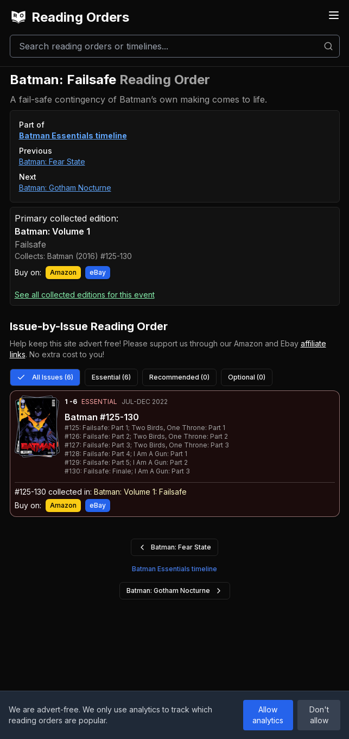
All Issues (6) (45, 377)
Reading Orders (69, 17)
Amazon (63, 272)
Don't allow (319, 715)
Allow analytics (267, 715)
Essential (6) (111, 377)
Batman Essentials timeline (73, 135)
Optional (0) (246, 377)
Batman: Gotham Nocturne (65, 187)
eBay (98, 272)
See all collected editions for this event (85, 294)
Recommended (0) (179, 377)
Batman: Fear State (52, 161)
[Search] (175, 46)
